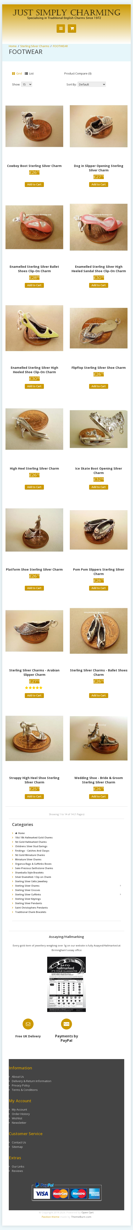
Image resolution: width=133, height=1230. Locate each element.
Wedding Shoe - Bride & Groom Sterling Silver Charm (98, 780)
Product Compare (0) (77, 73)
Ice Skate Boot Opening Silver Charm (98, 470)
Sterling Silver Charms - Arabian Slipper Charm (34, 672)
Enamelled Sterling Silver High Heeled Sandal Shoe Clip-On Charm (99, 268)
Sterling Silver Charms (34, 46)
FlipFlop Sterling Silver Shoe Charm (99, 368)
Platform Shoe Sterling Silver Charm (34, 569)
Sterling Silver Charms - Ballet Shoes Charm (99, 672)
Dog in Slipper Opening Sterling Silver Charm (98, 168)
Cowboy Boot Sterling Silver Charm (34, 166)
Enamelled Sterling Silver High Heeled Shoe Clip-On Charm (34, 370)
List (29, 73)
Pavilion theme (50, 1216)
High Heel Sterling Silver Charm (34, 468)
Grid (17, 73)
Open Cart (87, 1212)
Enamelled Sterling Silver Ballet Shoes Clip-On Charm (34, 268)
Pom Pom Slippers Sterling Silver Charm (98, 571)
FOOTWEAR (60, 46)
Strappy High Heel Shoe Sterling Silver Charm (34, 780)
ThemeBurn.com (81, 1216)
